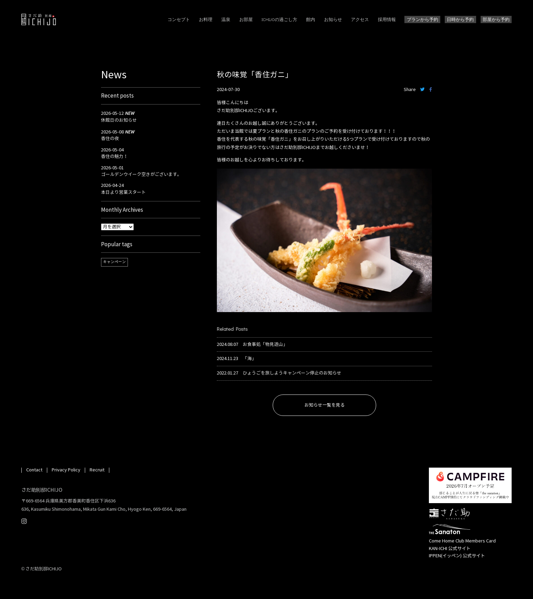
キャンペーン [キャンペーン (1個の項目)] (114, 262)
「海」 (249, 358)
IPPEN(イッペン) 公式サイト (457, 556)
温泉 (225, 19)
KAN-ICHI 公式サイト (450, 548)
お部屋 (246, 19)
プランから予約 (422, 19)
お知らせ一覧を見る (324, 405)
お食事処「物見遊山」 (265, 344)
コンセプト (179, 19)
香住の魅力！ (114, 156)
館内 (310, 19)
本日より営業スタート (123, 192)
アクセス (360, 19)
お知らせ (333, 19)
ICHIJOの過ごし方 (279, 19)
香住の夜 (110, 138)
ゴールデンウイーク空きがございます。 (141, 174)
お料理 (205, 19)
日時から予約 (460, 19)
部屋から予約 (496, 19)
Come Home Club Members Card (462, 541)
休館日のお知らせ (119, 120)
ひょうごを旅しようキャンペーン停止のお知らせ (292, 373)
